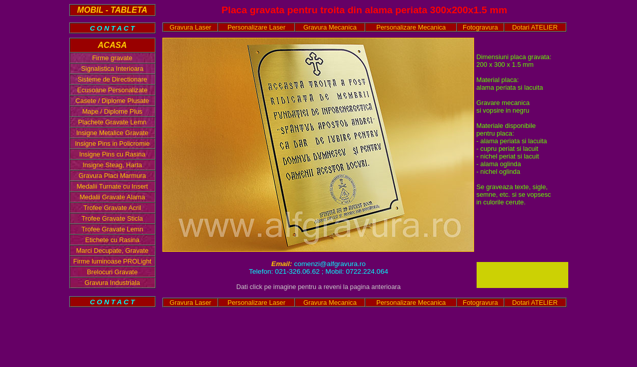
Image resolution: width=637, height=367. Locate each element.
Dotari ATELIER (535, 27)
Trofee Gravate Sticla (112, 218)
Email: (282, 264)
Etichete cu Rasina (112, 240)
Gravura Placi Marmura (112, 175)
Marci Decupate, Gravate (112, 250)
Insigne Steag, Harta (112, 165)
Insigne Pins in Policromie (112, 143)
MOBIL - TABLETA (112, 10)
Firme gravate (112, 58)
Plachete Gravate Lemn (112, 122)
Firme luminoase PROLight (112, 261)
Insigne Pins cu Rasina (112, 154)
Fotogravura (480, 27)
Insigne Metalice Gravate (112, 133)
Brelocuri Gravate (112, 272)
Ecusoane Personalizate (112, 90)
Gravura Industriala (112, 282)
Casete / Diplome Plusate (112, 100)
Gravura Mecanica (330, 27)
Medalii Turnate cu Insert (112, 186)
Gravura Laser (190, 27)
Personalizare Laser (257, 27)
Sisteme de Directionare (112, 79)
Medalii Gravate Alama (112, 197)
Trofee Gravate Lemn (112, 229)
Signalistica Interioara (112, 68)
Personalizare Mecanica (411, 27)
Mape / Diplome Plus (112, 111)
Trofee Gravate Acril (112, 208)
